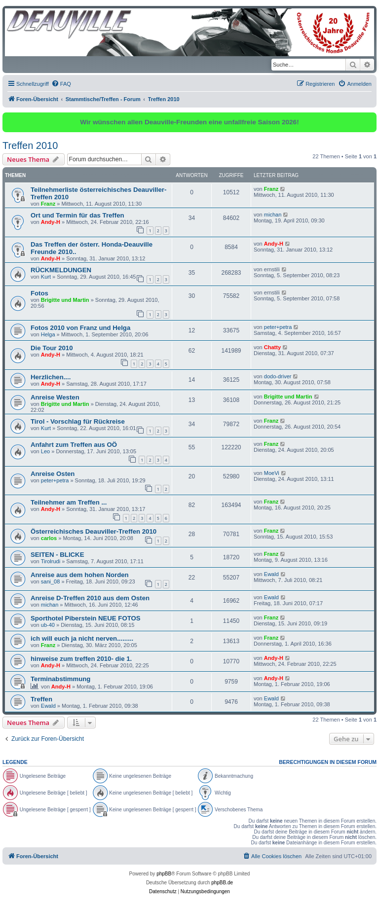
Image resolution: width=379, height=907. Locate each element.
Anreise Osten (53, 473)
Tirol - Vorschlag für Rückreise (78, 421)
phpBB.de (222, 882)
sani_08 (50, 581)
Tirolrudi (50, 561)
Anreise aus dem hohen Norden (80, 575)
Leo (45, 451)
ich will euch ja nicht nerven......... (82, 638)
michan (272, 215)
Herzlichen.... (51, 377)
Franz (48, 204)
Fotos (39, 293)
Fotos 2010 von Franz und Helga (80, 327)
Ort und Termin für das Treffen (77, 215)
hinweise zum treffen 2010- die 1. (81, 658)
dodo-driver (278, 376)
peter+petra (278, 327)
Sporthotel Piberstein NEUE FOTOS (86, 618)
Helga (48, 334)
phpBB (163, 873)
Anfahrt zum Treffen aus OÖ (74, 444)
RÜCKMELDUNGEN (61, 270)
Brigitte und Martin (65, 300)
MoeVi (271, 473)
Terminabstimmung (60, 679)
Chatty (272, 347)
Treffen (41, 699)
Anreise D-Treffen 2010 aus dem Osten (90, 598)
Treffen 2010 (30, 145)
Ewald (271, 574)
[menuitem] (61, 84)
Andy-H (50, 222)
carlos (49, 538)
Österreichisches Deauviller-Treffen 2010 (93, 531)
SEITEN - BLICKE (57, 554)
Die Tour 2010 (52, 348)
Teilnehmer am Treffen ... (69, 502)
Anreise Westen (55, 397)
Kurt (46, 277)
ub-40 (48, 625)
